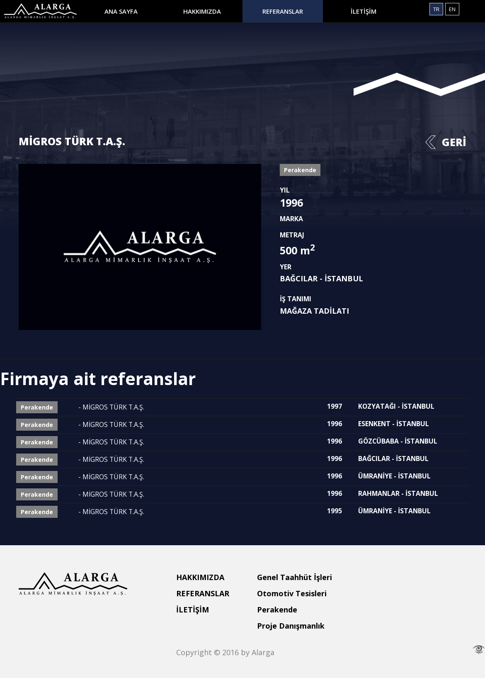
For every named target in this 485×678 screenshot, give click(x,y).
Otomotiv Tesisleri (292, 593)
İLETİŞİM (363, 11)
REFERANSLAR (282, 11)
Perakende (277, 610)
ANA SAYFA (121, 11)
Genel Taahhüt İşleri (294, 577)
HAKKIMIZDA (202, 11)
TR (436, 9)
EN (452, 9)
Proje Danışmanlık (291, 626)
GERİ (454, 142)
